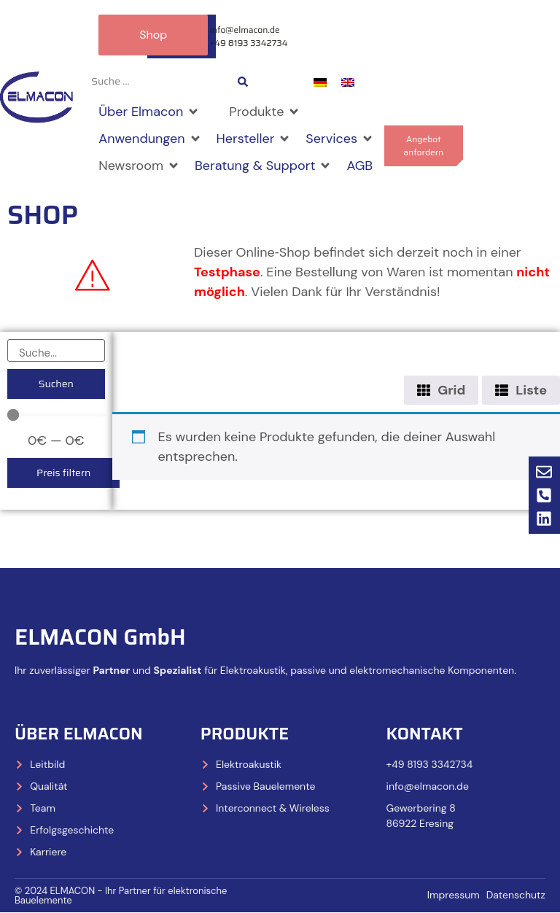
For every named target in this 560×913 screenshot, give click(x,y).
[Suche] (56, 350)
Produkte (245, 733)
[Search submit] (243, 81)
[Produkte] (265, 111)
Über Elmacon (79, 733)
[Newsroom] (139, 165)
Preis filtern (63, 473)
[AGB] (359, 165)
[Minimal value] (56, 415)
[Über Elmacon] (149, 111)
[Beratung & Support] (263, 165)
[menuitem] (320, 82)
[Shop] (214, 102)
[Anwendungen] (150, 138)
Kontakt (424, 733)
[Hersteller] (254, 138)
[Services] (339, 138)
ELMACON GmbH (100, 637)
